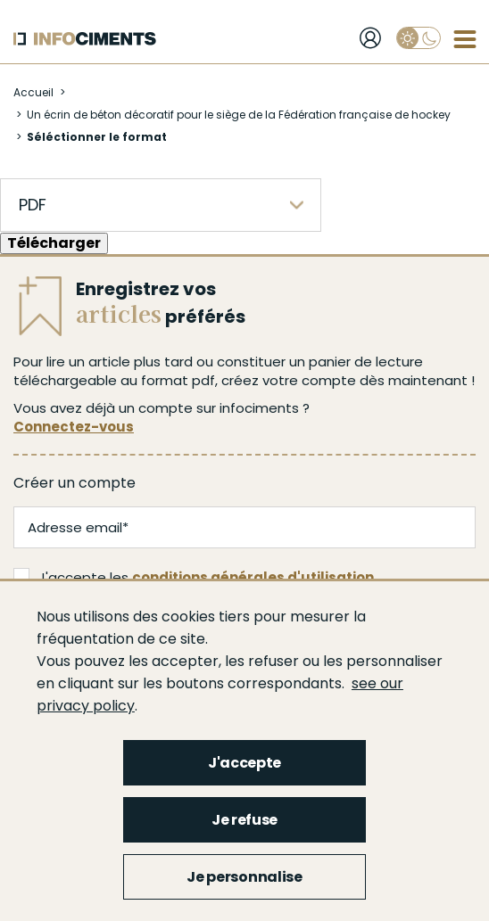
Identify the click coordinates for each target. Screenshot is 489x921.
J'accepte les (193, 577)
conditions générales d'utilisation (253, 577)
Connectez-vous (73, 426)
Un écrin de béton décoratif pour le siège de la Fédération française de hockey (239, 114)
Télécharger (54, 243)
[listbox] (160, 205)
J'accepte (244, 762)
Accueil (33, 92)
